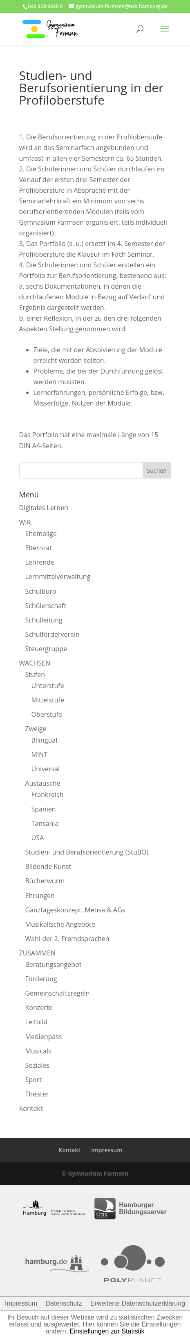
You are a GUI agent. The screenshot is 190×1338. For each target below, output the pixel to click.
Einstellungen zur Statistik (106, 1331)
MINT (39, 754)
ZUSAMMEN (37, 952)
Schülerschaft (46, 605)
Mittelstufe (47, 699)
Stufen (35, 674)
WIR (25, 522)
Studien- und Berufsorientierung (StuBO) (87, 852)
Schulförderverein (52, 634)
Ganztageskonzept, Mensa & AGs (75, 909)
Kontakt (31, 1108)
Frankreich (47, 794)
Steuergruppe (46, 648)
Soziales (37, 1065)
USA (37, 837)
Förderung (41, 978)
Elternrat (38, 547)
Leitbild (36, 1021)
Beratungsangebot (53, 964)
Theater (37, 1094)
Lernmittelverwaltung (58, 576)
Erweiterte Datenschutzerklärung (137, 1303)
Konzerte (39, 1007)
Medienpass (43, 1036)
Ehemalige (41, 533)
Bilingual (44, 740)
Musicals (38, 1050)
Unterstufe (47, 685)
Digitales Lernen (43, 507)
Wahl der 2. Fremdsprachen (67, 938)
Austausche (42, 783)
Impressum (106, 1150)
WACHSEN (34, 663)
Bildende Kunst (48, 866)
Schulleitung (44, 620)
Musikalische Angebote (60, 924)
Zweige (36, 728)
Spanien (43, 809)
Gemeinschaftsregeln (57, 993)
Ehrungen (40, 895)
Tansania (45, 823)
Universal (45, 768)
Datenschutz (64, 1303)
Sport (33, 1079)
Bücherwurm (45, 880)
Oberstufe (46, 714)
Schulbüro (40, 591)
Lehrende (39, 562)
